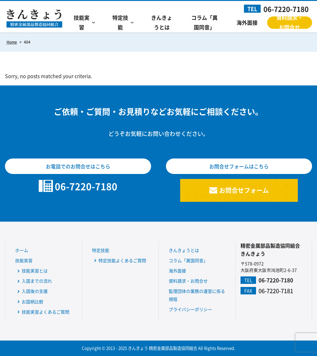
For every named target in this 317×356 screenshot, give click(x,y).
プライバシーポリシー (190, 309)
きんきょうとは (161, 22)
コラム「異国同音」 (204, 22)
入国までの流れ (37, 281)
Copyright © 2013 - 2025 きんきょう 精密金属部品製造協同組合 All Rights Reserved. (158, 348)
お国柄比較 (32, 301)
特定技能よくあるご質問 (122, 260)
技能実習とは (35, 270)
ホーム (21, 250)
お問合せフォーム (244, 190)
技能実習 (81, 22)
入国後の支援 (35, 291)
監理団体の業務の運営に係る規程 (197, 295)
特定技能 (120, 22)
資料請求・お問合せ (289, 22)
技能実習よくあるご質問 (45, 312)
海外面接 (247, 22)
